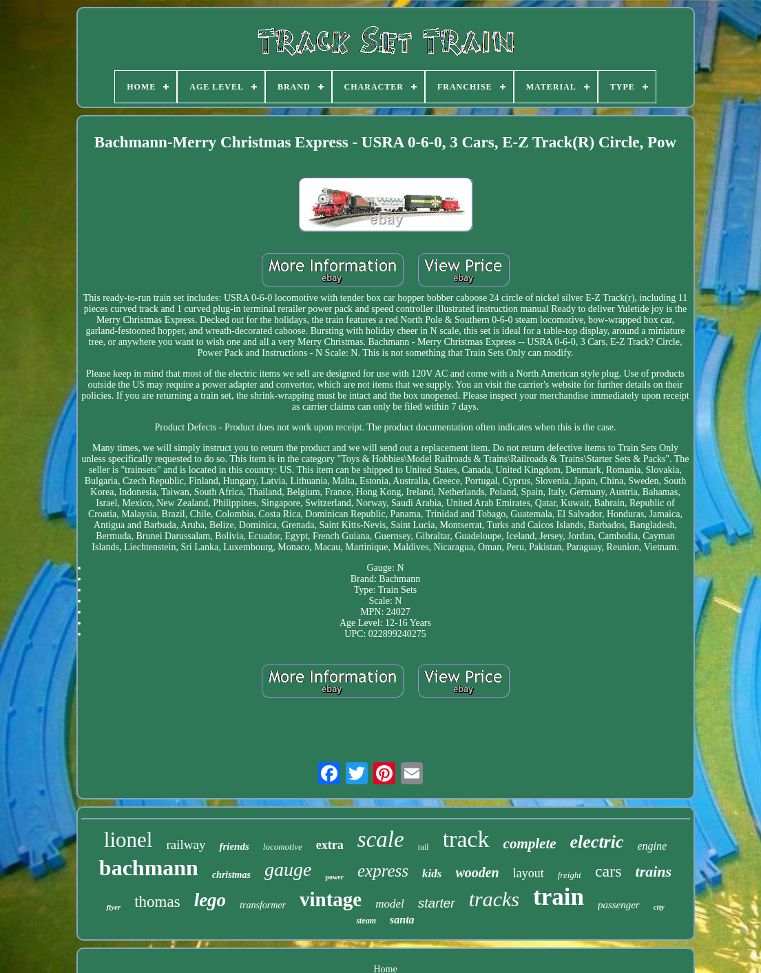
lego (210, 900)
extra (330, 845)
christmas (231, 875)
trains (654, 871)
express (382, 870)
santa (402, 919)
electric (597, 842)
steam (366, 920)
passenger (619, 904)
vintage (331, 899)
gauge (287, 869)
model (389, 903)
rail (423, 847)
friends (234, 846)
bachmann (148, 867)
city (659, 907)
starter (436, 903)
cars (608, 871)
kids (431, 873)
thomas (157, 901)
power (334, 877)
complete (529, 843)
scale (380, 839)
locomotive (282, 846)
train (558, 896)
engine (652, 846)
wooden (477, 872)
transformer (263, 905)
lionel (128, 840)
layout (528, 873)
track (466, 839)
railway (185, 844)
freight (569, 875)
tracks (494, 899)
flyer (113, 907)
